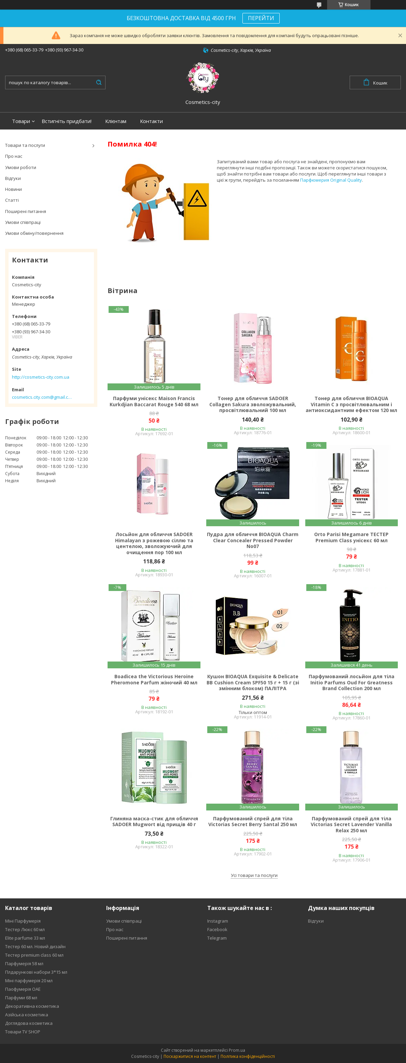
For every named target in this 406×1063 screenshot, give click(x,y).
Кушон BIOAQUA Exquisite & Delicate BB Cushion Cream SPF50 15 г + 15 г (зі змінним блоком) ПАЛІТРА (253, 682)
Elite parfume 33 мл (25, 938)
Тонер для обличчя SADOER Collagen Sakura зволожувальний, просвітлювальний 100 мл (252, 404)
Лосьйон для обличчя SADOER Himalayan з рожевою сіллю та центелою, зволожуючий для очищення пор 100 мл (154, 543)
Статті (12, 200)
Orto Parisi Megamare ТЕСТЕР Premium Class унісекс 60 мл (351, 537)
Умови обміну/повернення (34, 233)
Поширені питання (25, 211)
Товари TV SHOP (22, 1032)
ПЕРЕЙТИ (261, 18)
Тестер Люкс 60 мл (25, 929)
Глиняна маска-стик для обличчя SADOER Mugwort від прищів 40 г (154, 821)
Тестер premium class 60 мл (34, 955)
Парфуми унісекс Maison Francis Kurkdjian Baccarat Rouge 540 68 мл (154, 401)
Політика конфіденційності (248, 1056)
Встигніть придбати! (67, 121)
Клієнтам (115, 121)
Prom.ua (237, 1050)
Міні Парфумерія (23, 921)
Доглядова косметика (29, 1023)
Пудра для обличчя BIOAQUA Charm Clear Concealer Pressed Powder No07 (252, 540)
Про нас (13, 156)
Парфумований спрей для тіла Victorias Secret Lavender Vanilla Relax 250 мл (351, 825)
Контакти (151, 121)
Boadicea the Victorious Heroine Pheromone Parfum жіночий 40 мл (154, 679)
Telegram (217, 938)
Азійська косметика (26, 1015)
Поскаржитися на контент (190, 1056)
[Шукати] (99, 82)
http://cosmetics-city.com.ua (40, 377)
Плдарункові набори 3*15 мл (36, 972)
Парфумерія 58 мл (24, 963)
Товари (21, 121)
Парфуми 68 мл (21, 997)
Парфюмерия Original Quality (331, 180)
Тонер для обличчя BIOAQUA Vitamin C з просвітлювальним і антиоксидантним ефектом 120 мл (351, 404)
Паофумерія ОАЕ (23, 989)
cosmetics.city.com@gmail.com (42, 397)
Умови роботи (20, 167)
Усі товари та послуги (254, 875)
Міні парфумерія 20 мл (29, 980)
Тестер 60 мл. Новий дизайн (35, 946)
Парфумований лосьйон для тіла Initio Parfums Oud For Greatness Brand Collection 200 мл (351, 682)
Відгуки (13, 178)
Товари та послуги (25, 145)
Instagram (217, 921)
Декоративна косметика (32, 1006)
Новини (13, 189)
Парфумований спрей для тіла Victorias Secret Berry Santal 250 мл (252, 821)
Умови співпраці (23, 222)
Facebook (217, 929)
